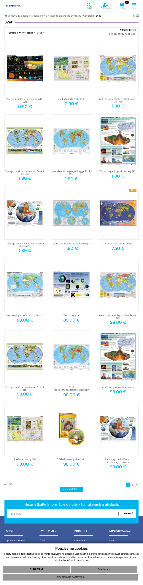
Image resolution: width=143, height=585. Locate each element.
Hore (8, 484)
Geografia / (89, 16)
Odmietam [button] (104, 569)
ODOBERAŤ (127, 514)
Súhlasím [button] (36, 569)
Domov (10, 16)
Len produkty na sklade (120, 34)
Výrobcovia (27, 32)
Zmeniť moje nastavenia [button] (70, 576)
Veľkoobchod (80, 540)
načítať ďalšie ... (71, 489)
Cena (39, 32)
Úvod (42, 540)
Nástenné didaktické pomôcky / (65, 16)
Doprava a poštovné (14, 540)
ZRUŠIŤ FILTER (128, 30)
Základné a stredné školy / (32, 16)
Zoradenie (14, 32)
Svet (98, 16)
